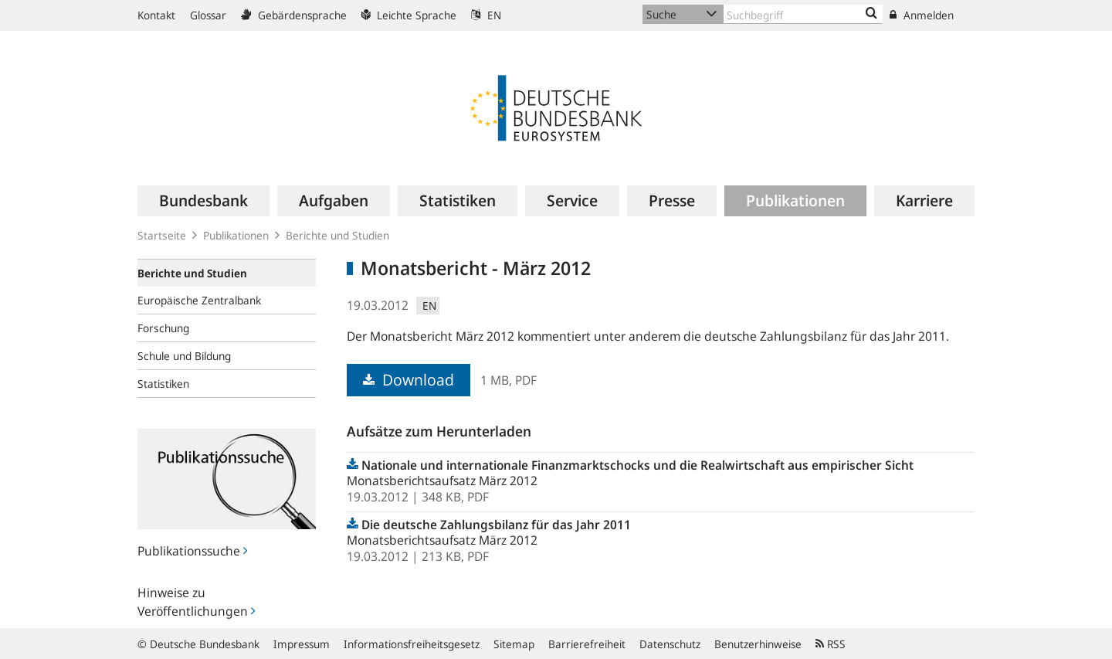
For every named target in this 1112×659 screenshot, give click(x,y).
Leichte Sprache (408, 15)
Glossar (208, 15)
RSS (830, 644)
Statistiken (163, 383)
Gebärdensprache (294, 15)
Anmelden (922, 15)
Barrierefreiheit (587, 644)
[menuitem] (203, 200)
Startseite (161, 235)
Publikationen (236, 235)
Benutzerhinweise (758, 644)
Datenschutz (669, 644)
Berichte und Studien (337, 235)
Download (408, 379)
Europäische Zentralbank (199, 300)
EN (486, 15)
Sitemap (513, 644)
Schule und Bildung (184, 355)
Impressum (301, 644)
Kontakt (156, 15)
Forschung (163, 328)
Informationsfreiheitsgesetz (412, 644)
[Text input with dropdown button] (803, 14)
